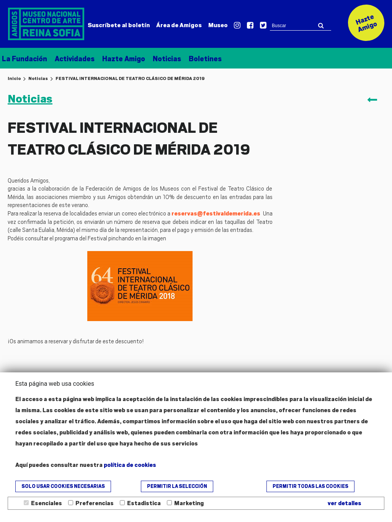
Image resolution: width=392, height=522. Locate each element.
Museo (218, 25)
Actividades (75, 59)
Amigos (179, 25)
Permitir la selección (177, 486)
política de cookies (130, 465)
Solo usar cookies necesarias (63, 486)
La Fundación (24, 59)
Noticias (167, 59)
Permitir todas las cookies (310, 486)
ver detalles (344, 503)
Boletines (205, 59)
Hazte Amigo (123, 59)
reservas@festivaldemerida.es (216, 213)
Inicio (14, 78)
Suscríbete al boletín (119, 25)
